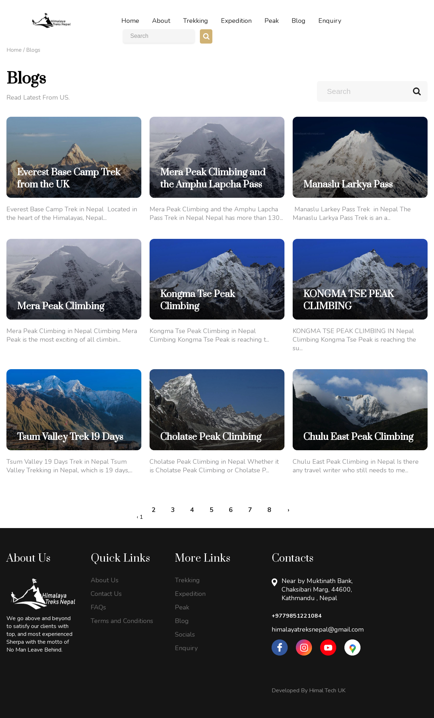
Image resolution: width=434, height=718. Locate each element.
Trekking (187, 580)
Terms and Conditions (122, 620)
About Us (104, 580)
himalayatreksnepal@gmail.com (318, 629)
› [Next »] (288, 510)
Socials (185, 634)
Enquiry (186, 648)
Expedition (190, 593)
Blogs (33, 50)
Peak (182, 607)
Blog (182, 620)
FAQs (98, 607)
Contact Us (106, 593)
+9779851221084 (297, 615)
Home (14, 50)
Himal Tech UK (327, 690)
